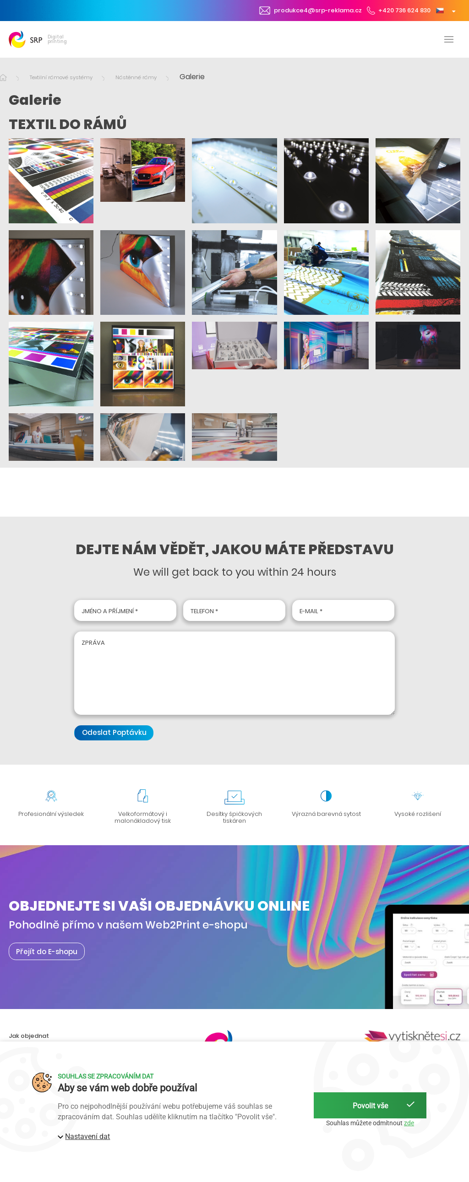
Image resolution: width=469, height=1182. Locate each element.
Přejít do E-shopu (46, 951)
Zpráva (93, 643)
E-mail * (311, 611)
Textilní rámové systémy (61, 77)
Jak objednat (29, 1035)
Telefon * (204, 611)
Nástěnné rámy (136, 77)
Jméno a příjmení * (110, 611)
